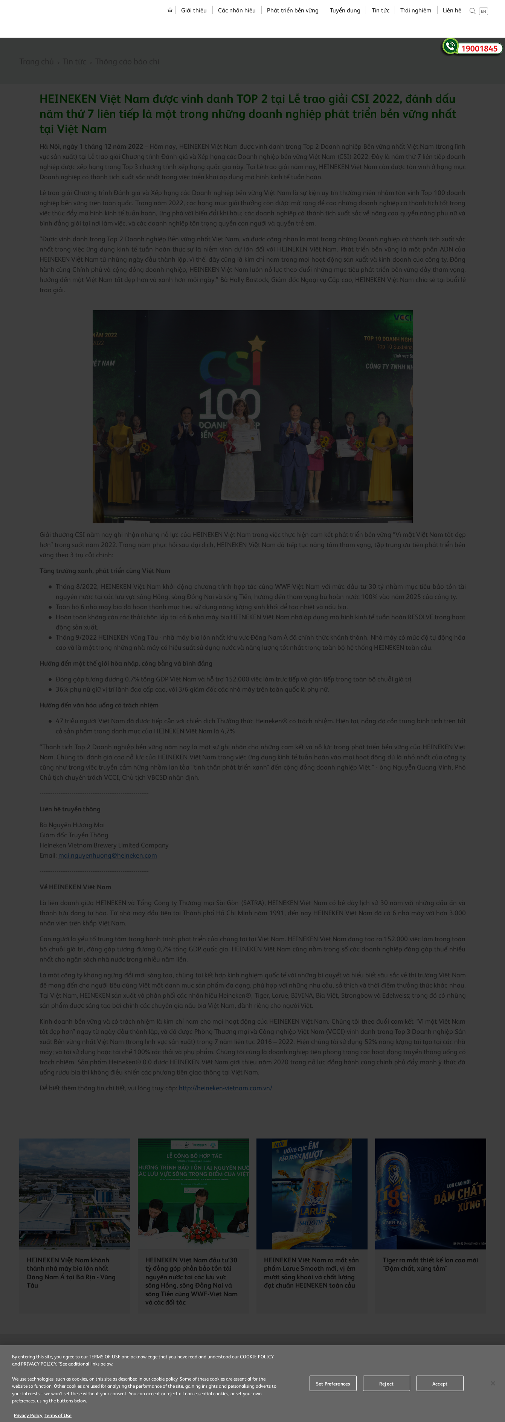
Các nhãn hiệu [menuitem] (237, 19)
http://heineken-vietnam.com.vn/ (225, 1087)
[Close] (493, 1386)
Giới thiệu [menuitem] (194, 19)
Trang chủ (36, 60)
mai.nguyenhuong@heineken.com (107, 854)
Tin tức (74, 60)
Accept (439, 1386)
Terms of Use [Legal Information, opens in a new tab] (58, 1418)
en (483, 20)
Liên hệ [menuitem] (452, 19)
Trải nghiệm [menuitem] (416, 19)
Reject (386, 1386)
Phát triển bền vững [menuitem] (293, 19)
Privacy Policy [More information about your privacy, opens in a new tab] (28, 1418)
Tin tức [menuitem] (380, 19)
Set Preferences (333, 1386)
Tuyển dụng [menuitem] (345, 19)
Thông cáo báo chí (127, 60)
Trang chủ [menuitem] (170, 19)
